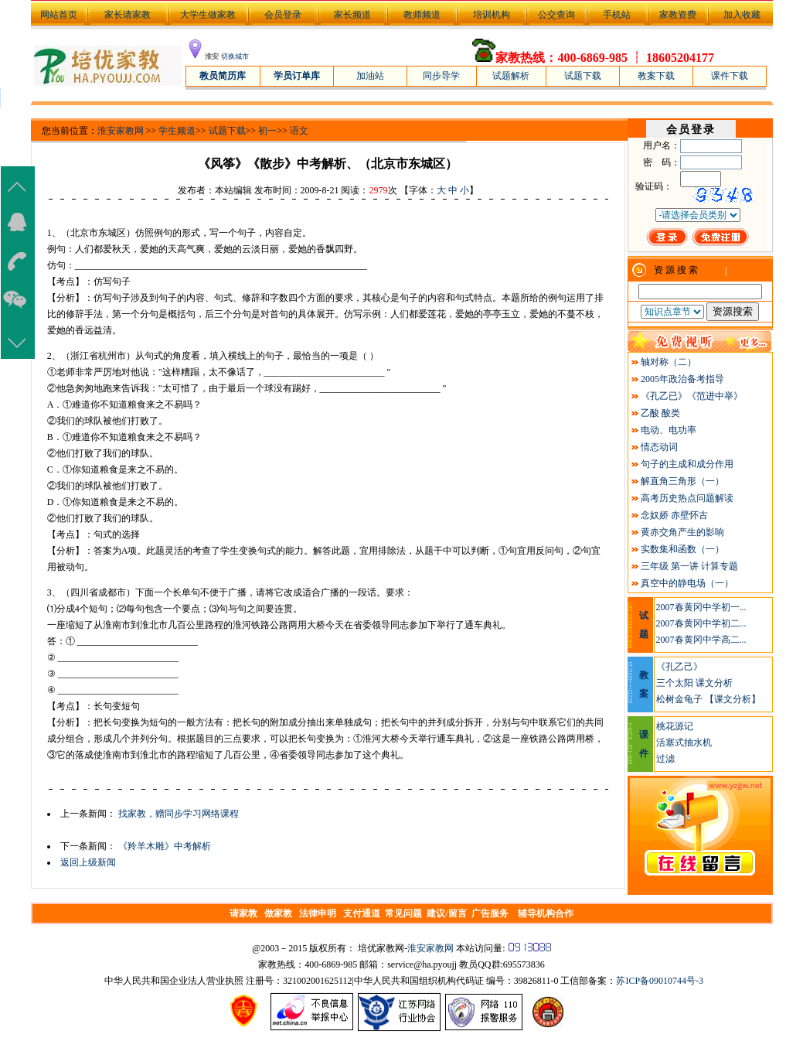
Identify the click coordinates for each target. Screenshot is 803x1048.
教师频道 (422, 14)
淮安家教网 (120, 130)
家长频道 (352, 14)
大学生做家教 (208, 14)
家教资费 (677, 14)
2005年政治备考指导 (682, 379)
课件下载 (729, 75)
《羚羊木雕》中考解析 (164, 846)
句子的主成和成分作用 (687, 464)
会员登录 (282, 14)
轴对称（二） (668, 362)
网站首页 (57, 14)
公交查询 (556, 14)
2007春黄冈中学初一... (701, 607)
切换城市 (235, 56)
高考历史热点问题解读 (687, 498)
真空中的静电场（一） (687, 583)
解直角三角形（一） (682, 481)
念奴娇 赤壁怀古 (674, 515)
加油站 (370, 75)
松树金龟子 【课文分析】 (708, 699)
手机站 (617, 14)
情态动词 (659, 447)
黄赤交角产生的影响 (682, 532)
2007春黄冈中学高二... (701, 639)
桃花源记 (674, 726)
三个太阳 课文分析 (694, 683)
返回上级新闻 (88, 862)
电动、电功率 (668, 430)
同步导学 (441, 75)
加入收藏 (741, 14)
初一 (267, 130)
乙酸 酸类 (660, 413)
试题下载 (582, 75)
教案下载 (656, 75)
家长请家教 (127, 14)
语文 (299, 130)
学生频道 (177, 130)
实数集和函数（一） (682, 549)
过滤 (665, 758)
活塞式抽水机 (684, 742)
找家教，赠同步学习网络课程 (178, 813)
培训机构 (491, 14)
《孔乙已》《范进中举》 (692, 396)
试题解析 (510, 75)
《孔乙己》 (679, 666)
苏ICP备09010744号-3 (659, 980)
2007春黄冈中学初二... (701, 623)
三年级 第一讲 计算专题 (689, 566)
